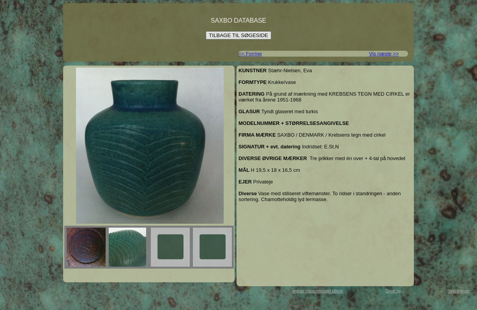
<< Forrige (250, 54)
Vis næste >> (384, 54)
